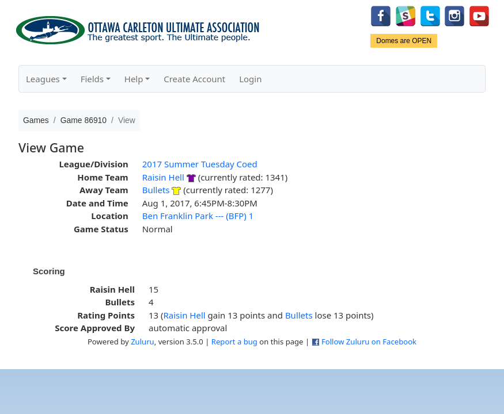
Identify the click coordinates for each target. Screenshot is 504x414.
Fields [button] (92, 79)
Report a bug (234, 341)
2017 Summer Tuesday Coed (199, 164)
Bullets (156, 189)
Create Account (194, 79)
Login (250, 79)
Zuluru (142, 341)
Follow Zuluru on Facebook (368, 341)
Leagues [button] (43, 79)
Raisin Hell (163, 177)
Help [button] (133, 79)
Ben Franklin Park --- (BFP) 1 (198, 215)
